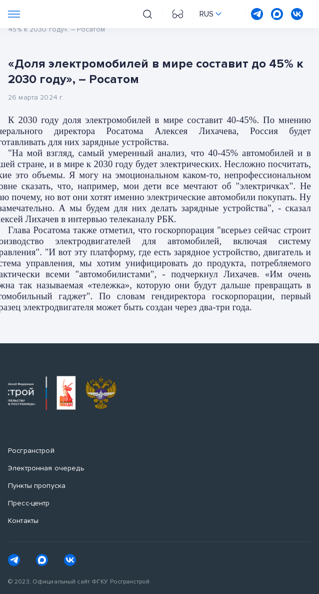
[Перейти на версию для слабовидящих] (177, 14)
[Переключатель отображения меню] (14, 14)
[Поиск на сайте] (147, 14)
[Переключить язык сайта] (211, 14)
